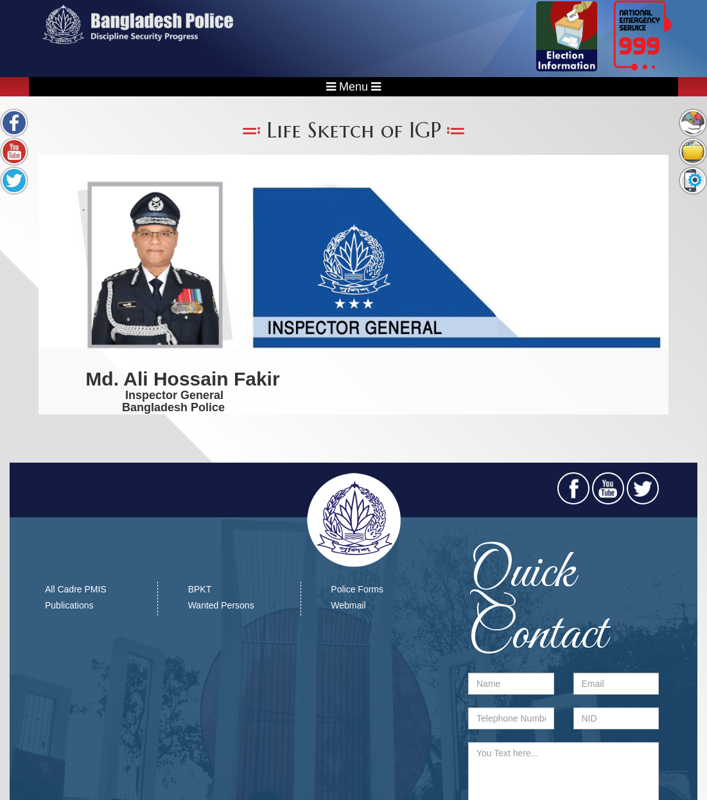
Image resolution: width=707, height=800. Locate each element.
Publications (69, 605)
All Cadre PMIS (76, 589)
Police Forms (357, 589)
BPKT (200, 589)
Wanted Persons (221, 605)
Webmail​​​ (348, 605)
